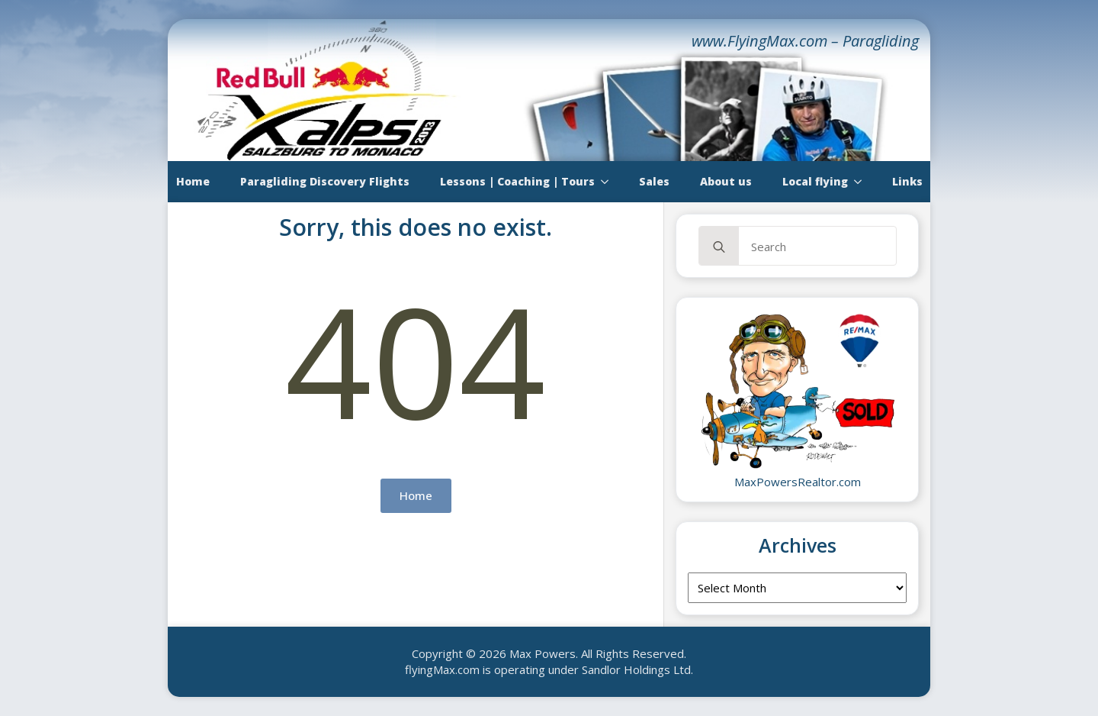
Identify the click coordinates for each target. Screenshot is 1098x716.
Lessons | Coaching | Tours (517, 181)
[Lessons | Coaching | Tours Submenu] (609, 181)
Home (193, 181)
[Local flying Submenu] (862, 181)
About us (726, 181)
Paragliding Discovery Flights (324, 181)
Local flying (815, 181)
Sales (654, 181)
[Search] (719, 246)
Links (907, 181)
